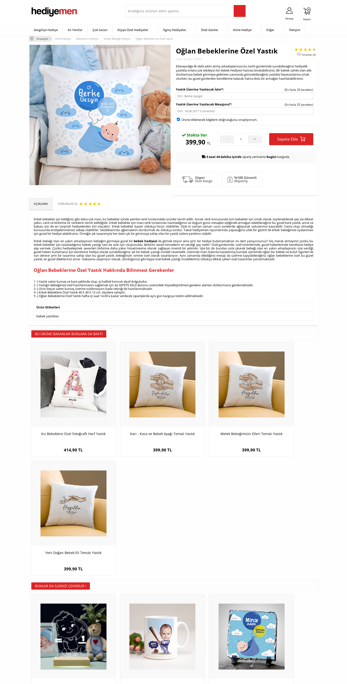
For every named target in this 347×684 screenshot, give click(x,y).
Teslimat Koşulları (43, 621)
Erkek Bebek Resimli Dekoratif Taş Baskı (282, 534)
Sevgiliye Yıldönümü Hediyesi (147, 657)
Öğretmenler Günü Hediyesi (195, 650)
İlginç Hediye (232, 657)
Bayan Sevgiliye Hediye (143, 650)
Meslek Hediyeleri (92, 657)
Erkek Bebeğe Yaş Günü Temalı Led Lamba (65, 534)
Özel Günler (209, 30)
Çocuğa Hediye (234, 636)
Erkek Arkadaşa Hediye (95, 628)
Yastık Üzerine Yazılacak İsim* (199, 89)
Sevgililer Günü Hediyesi (192, 621)
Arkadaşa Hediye (235, 650)
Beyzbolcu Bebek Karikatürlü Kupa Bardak (137, 534)
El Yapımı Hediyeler (93, 643)
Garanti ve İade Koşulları (47, 643)
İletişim (294, 30)
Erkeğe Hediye (234, 621)
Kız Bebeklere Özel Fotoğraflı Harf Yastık (65, 418)
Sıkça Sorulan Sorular (45, 657)
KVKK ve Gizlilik (41, 650)
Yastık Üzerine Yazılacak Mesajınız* (203, 104)
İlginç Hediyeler (174, 30)
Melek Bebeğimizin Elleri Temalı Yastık (210, 415)
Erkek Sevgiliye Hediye (143, 643)
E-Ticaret (159, 678)
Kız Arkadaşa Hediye (93, 636)
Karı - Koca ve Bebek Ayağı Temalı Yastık (137, 418)
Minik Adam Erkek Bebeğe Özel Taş (209, 532)
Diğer (270, 30)
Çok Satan (100, 30)
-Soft (148, 678)
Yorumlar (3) (308, 54)
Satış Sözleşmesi (42, 636)
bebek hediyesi (145, 240)
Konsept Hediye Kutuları (144, 621)
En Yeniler (75, 30)
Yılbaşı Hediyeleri (187, 636)
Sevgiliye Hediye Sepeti (143, 628)
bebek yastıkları (47, 315)
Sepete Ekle (291, 138)
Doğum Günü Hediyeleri (192, 628)
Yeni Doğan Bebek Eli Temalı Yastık (282, 415)
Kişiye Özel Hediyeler (132, 30)
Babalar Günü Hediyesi (191, 657)
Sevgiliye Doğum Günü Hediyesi (149, 636)
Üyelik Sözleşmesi (43, 628)
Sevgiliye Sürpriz (91, 650)
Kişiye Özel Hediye (92, 621)
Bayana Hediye (234, 628)
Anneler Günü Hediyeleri (192, 643)
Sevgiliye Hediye (46, 30)
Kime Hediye (242, 30)
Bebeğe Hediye (234, 643)
